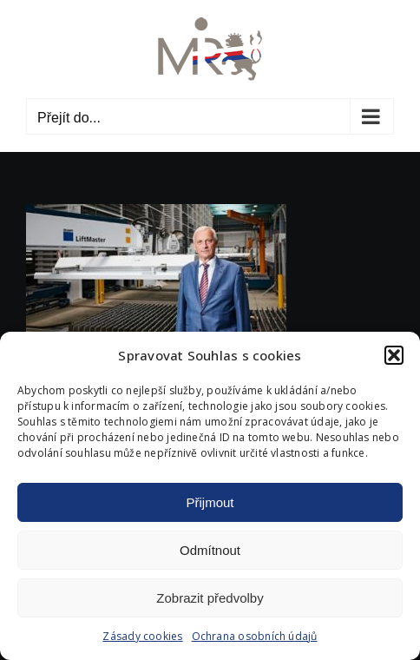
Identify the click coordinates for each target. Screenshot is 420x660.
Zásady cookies (142, 636)
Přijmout (209, 502)
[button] (394, 355)
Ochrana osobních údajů (255, 636)
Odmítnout (210, 550)
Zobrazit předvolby (209, 598)
